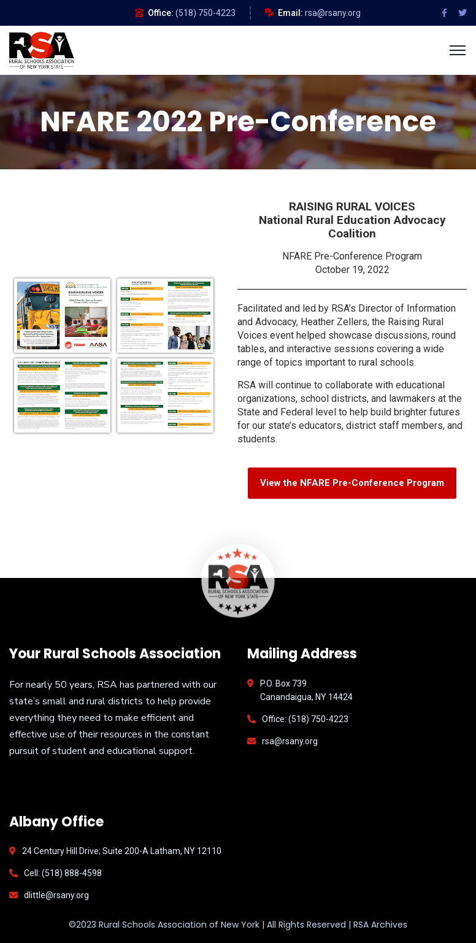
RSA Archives (380, 924)
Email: (290, 13)
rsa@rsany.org (333, 13)
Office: (161, 13)
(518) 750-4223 (205, 13)
